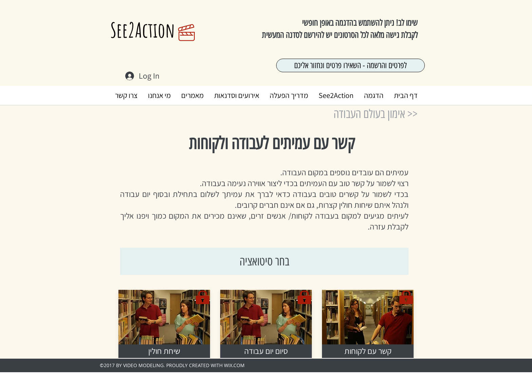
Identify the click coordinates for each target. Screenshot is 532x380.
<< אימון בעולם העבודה (376, 114)
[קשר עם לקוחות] (368, 351)
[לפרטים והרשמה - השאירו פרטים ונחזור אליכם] (350, 65)
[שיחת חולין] (164, 351)
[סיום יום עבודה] (266, 351)
